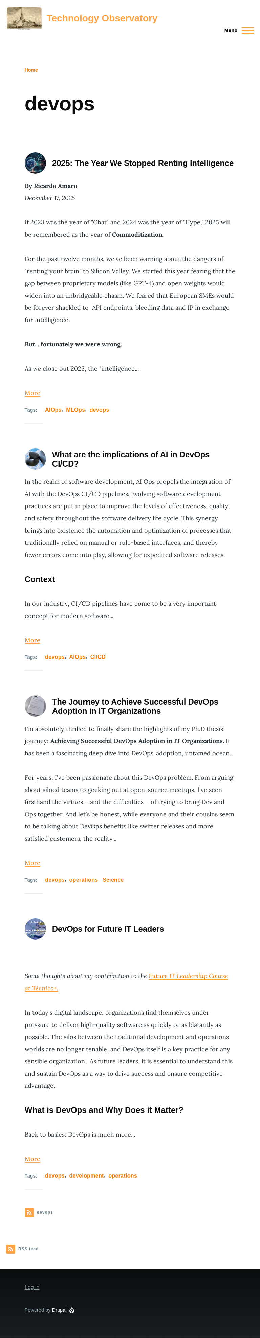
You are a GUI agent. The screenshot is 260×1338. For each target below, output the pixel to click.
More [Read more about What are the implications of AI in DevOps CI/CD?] (32, 640)
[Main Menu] (237, 30)
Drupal (59, 1310)
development (86, 1176)
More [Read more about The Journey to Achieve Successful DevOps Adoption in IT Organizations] (32, 863)
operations (83, 880)
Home (31, 70)
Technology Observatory (101, 18)
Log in (32, 1287)
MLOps (75, 410)
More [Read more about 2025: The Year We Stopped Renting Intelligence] (32, 393)
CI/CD (98, 657)
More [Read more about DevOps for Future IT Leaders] (32, 1159)
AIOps (53, 410)
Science (113, 880)
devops (99, 410)
